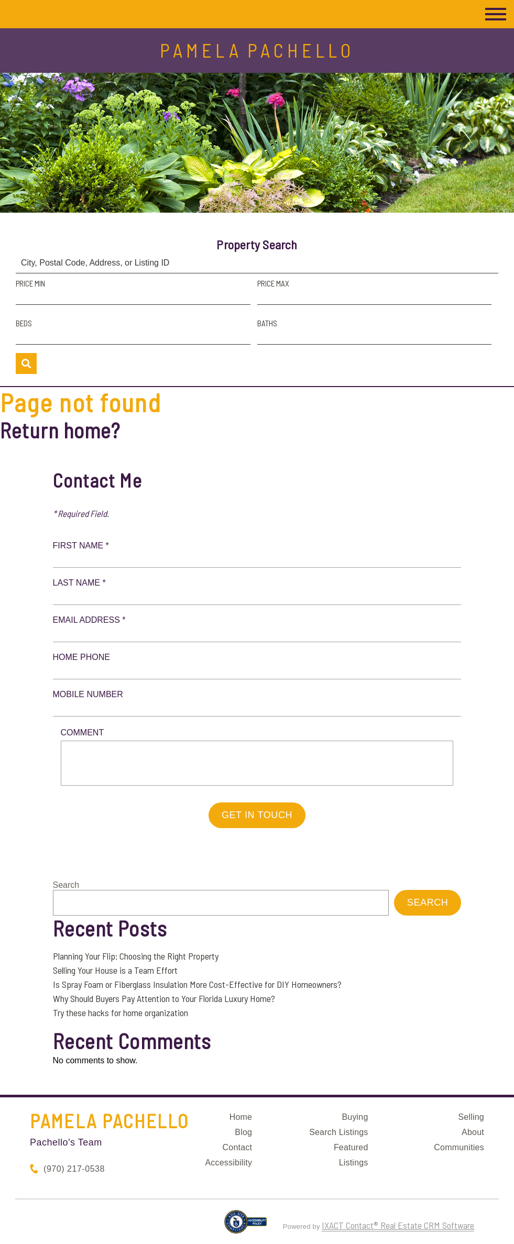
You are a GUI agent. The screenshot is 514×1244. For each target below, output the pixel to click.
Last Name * (79, 582)
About (473, 1132)
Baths (267, 323)
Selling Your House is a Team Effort (115, 970)
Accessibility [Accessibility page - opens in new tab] (228, 1162)
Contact (238, 1147)
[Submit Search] (26, 363)
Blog (243, 1132)
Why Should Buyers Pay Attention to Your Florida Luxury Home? (164, 998)
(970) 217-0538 (74, 1168)
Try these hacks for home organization (120, 1012)
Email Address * (89, 619)
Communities (459, 1147)
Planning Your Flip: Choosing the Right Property (135, 956)
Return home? (60, 430)
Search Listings (338, 1132)
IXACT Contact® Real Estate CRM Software (398, 1225)
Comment (82, 732)
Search (66, 884)
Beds (24, 323)
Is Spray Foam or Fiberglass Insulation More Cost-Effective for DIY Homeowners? (197, 984)
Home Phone (81, 657)
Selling (471, 1117)
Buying (355, 1117)
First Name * (81, 545)
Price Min (30, 283)
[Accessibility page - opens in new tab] (245, 1226)
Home (240, 1117)
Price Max (273, 283)
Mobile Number (88, 694)
